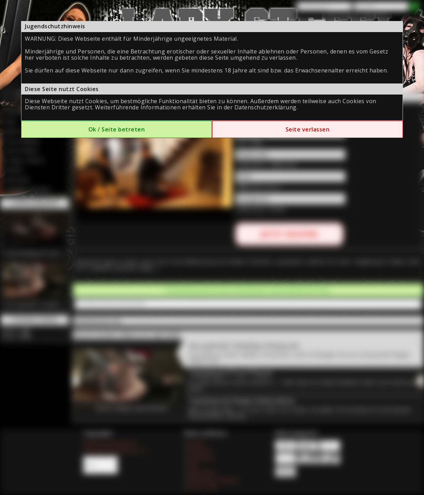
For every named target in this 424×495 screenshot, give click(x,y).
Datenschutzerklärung (265, 107)
